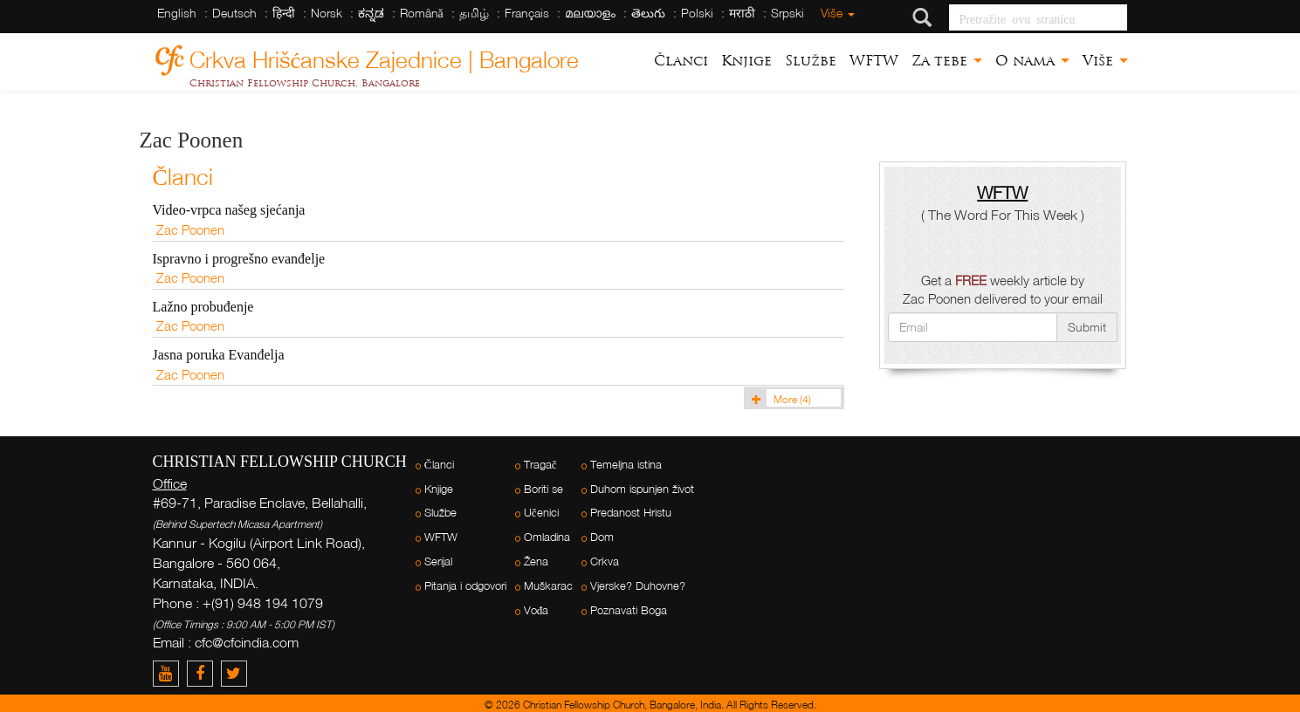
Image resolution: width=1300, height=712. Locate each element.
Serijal (438, 561)
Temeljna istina (626, 464)
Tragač (540, 464)
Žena (536, 561)
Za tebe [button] (946, 60)
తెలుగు (648, 12)
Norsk (326, 12)
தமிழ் (474, 12)
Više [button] (1105, 60)
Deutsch (234, 12)
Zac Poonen (190, 229)
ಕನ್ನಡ (371, 12)
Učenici (541, 512)
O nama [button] (1032, 60)
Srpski (787, 12)
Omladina (547, 537)
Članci (681, 60)
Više (838, 12)
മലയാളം (590, 12)
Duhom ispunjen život (642, 489)
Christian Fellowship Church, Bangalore (304, 83)
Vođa (536, 610)
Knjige (746, 60)
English (176, 12)
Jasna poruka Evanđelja (219, 354)
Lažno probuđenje (203, 306)
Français (527, 12)
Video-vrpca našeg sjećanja (229, 209)
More (778, 399)
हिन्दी (283, 12)
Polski (697, 12)
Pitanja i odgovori (465, 585)
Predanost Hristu (630, 512)
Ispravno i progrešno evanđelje (239, 258)
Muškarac (548, 585)
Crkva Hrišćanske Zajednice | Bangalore (384, 57)
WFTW (873, 60)
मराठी (742, 12)
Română (422, 12)
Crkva (604, 561)
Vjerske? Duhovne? (637, 585)
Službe (810, 60)
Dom (602, 537)
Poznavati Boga (628, 610)
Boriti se (543, 489)
